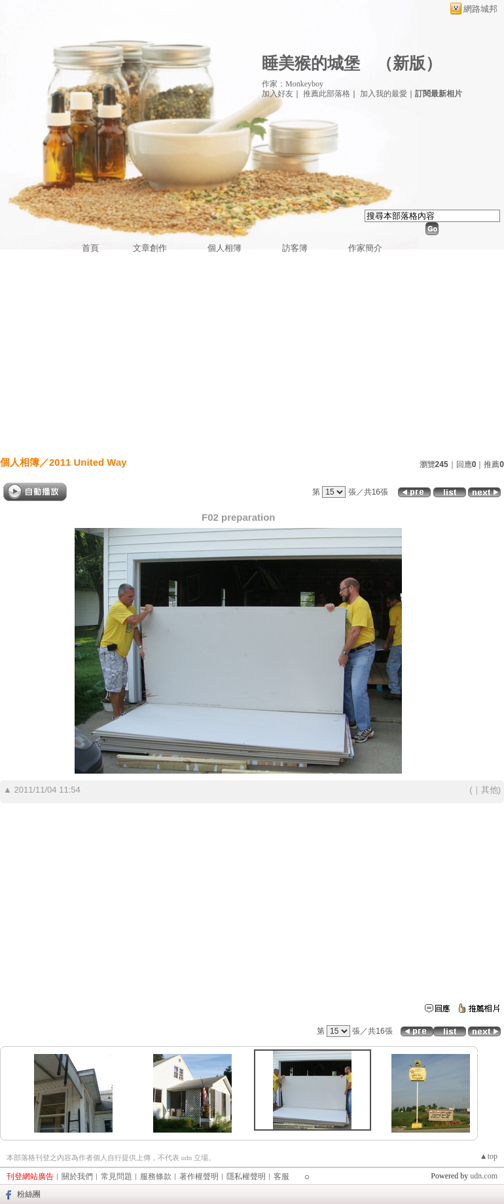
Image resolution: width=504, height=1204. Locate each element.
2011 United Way (88, 462)
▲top (488, 1156)
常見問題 (116, 1176)
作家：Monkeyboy (292, 83)
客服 (281, 1176)
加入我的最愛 (383, 93)
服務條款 (155, 1176)
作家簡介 (365, 248)
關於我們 (77, 1176)
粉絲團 (29, 1194)
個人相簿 (224, 248)
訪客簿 (295, 248)
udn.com (483, 1175)
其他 (489, 790)
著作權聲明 (199, 1176)
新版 (409, 63)
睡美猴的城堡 (311, 63)
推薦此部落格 (326, 93)
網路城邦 (480, 9)
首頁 (90, 248)
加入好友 (277, 93)
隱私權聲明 (246, 1176)
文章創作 (150, 248)
